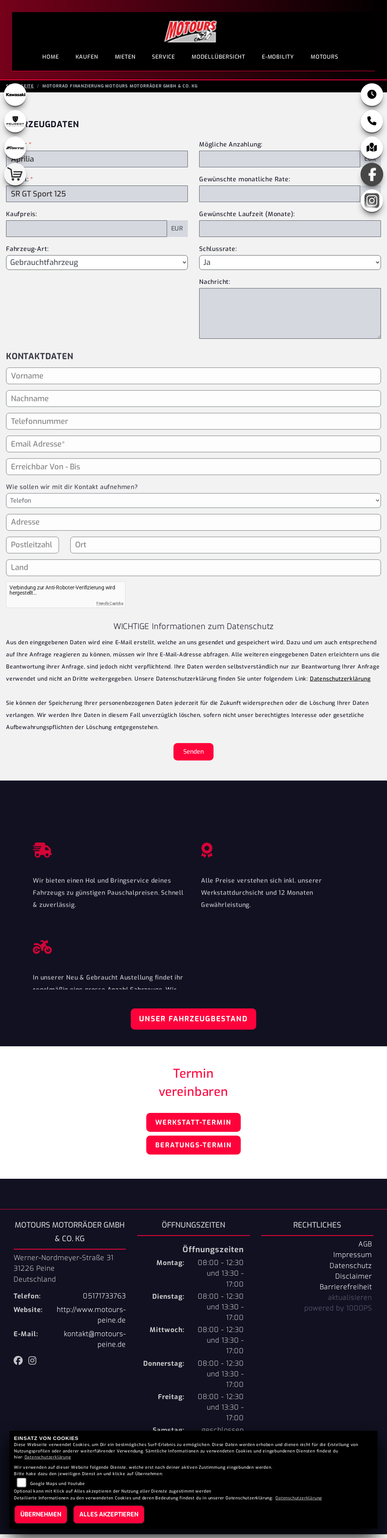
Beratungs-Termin (193, 1148)
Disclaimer (353, 1280)
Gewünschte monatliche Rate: (244, 183)
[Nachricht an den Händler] (290, 317)
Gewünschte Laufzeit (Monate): (247, 218)
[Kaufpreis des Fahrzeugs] (86, 232)
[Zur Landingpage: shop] (15, 178)
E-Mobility (278, 57)
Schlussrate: (218, 253)
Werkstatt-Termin (193, 1126)
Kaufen (87, 57)
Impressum (352, 1258)
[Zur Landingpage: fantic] (15, 151)
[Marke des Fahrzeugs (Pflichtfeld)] (97, 162)
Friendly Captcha (109, 607)
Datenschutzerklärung (340, 682)
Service (163, 57)
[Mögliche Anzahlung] (279, 162)
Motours (324, 57)
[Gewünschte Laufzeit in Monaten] (290, 232)
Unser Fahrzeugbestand (193, 1022)
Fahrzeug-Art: (27, 253)
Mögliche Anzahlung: (230, 148)
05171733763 (104, 1299)
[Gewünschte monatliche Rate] (279, 197)
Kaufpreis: (21, 218)
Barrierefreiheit (346, 1290)
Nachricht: (214, 286)
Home (50, 57)
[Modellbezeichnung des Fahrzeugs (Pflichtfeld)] (97, 197)
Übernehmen (40, 1514)
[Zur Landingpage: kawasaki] (15, 98)
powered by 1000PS (338, 1312)
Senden (193, 755)
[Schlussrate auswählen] (290, 266)
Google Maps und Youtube (57, 1484)
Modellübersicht (218, 57)
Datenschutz (351, 1269)
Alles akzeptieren (108, 1514)
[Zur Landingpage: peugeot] (15, 125)
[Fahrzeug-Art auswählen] (97, 266)
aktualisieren (350, 1301)
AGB (365, 1248)
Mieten (125, 57)
